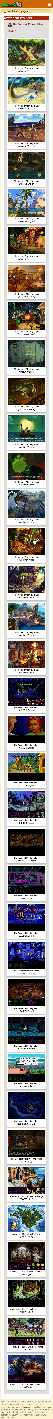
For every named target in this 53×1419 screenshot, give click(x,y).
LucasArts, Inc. (29, 1407)
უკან (4, 1396)
